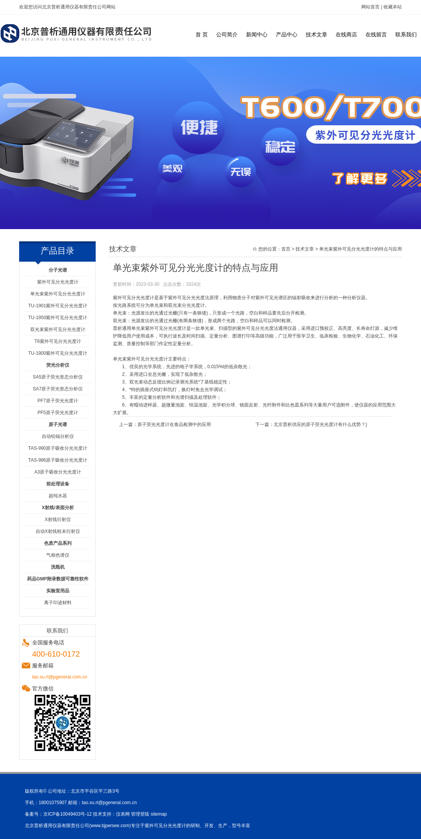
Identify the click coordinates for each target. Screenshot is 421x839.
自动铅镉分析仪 (58, 436)
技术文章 (316, 34)
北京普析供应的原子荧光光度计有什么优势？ (320, 424)
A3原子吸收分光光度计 (58, 472)
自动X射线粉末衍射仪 (58, 531)
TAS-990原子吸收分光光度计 (57, 448)
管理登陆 (140, 814)
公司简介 (227, 34)
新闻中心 (257, 34)
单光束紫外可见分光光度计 (57, 294)
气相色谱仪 (57, 555)
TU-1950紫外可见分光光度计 (58, 317)
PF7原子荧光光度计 (58, 400)
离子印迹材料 (58, 602)
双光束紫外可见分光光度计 (57, 329)
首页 (285, 249)
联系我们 (406, 34)
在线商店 (346, 34)
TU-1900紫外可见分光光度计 (58, 353)
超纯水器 (58, 495)
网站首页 (370, 7)
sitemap (159, 814)
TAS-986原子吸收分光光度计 (57, 460)
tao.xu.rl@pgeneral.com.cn (109, 802)
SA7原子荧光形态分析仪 (58, 389)
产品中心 (286, 34)
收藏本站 (392, 7)
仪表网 (123, 814)
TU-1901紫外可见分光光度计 (58, 305)
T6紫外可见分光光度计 (57, 341)
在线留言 (376, 34)
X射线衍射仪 (58, 519)
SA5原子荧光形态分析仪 (58, 377)
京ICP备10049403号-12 (67, 814)
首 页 (202, 34)
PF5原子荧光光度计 (58, 412)
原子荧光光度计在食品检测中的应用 (174, 424)
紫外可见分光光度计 (57, 282)
